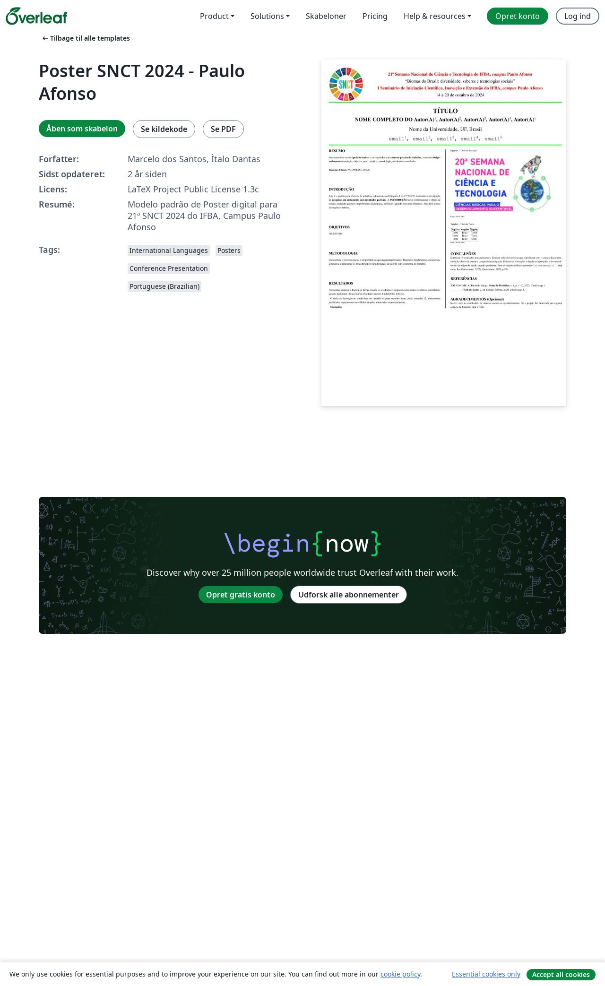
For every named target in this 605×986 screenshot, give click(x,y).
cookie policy (400, 973)
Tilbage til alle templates (85, 38)
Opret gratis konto (240, 594)
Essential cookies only (486, 973)
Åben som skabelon (82, 128)
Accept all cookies (561, 974)
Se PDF (223, 129)
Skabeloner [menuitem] (326, 16)
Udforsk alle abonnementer (348, 594)
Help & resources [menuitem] (435, 16)
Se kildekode (164, 129)
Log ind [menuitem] (577, 16)
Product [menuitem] (214, 16)
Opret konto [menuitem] (517, 16)
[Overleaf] (36, 16)
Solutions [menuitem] (267, 16)
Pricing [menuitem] (375, 16)
